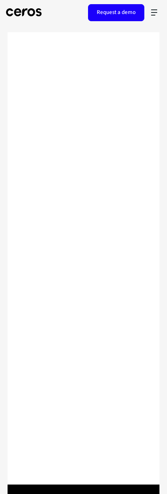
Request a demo (116, 12)
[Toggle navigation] (154, 12)
